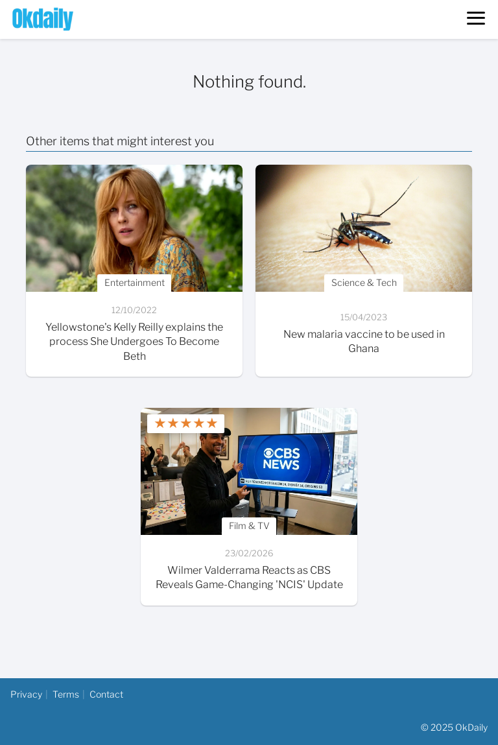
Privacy (26, 694)
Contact (106, 694)
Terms (66, 694)
